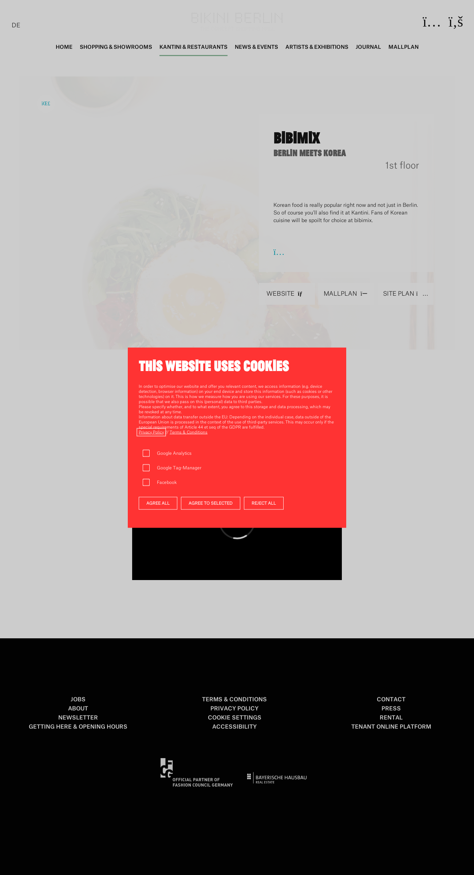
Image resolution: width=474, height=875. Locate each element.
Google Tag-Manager (179, 467)
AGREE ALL (158, 503)
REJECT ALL (264, 503)
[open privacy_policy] (151, 432)
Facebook (167, 482)
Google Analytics (174, 453)
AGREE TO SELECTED (211, 503)
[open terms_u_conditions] (189, 432)
